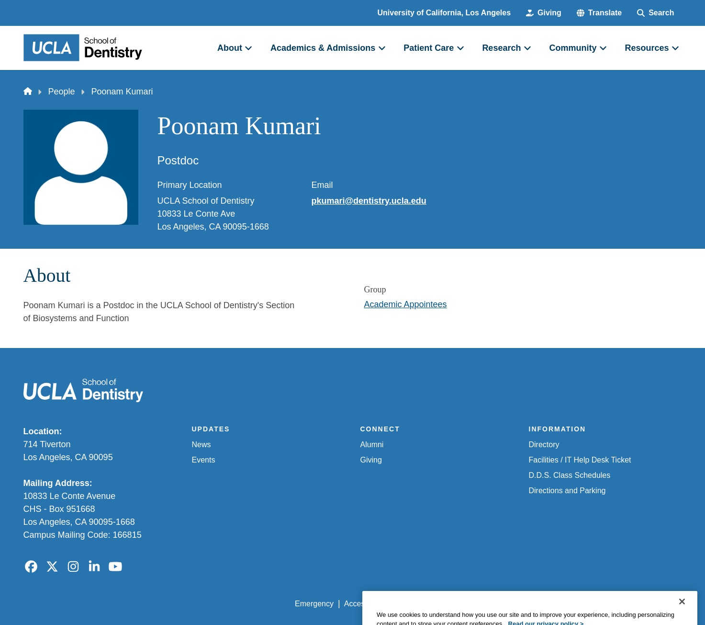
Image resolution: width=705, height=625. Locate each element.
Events (203, 460)
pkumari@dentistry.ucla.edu (369, 201)
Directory (544, 444)
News (201, 444)
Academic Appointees (405, 304)
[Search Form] (655, 12)
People (61, 91)
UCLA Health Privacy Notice (523, 604)
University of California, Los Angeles (444, 13)
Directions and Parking (567, 490)
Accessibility (365, 604)
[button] (599, 12)
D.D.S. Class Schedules (570, 475)
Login (591, 604)
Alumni (372, 444)
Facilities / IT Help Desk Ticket (580, 460)
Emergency (314, 604)
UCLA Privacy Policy (431, 604)
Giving (371, 460)
